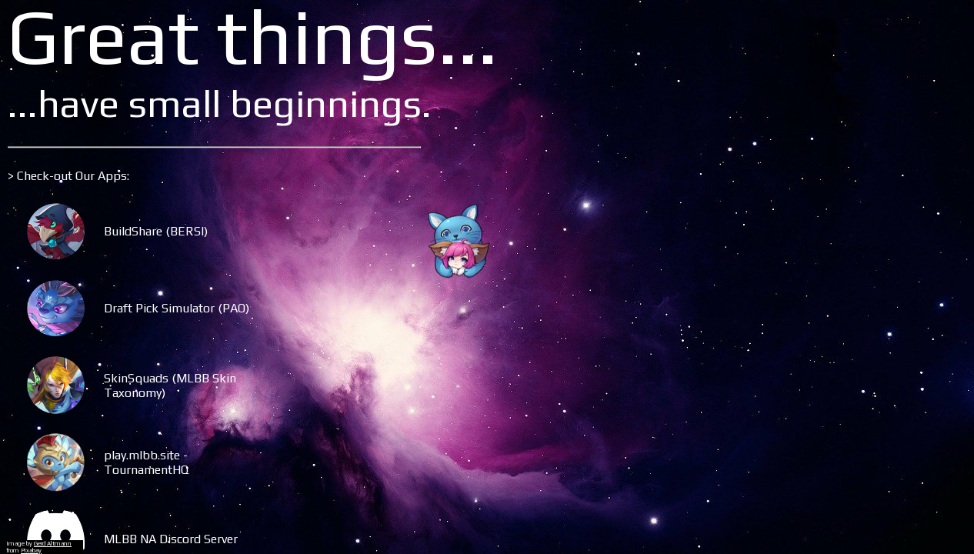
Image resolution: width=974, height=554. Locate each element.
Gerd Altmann (53, 543)
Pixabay (31, 550)
